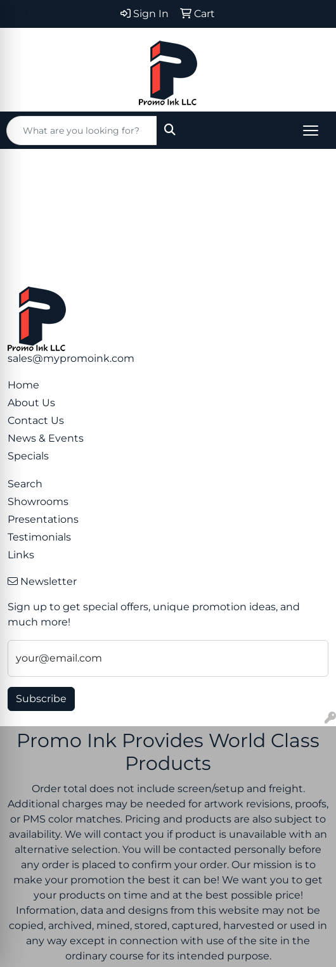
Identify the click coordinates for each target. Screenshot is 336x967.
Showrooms (38, 502)
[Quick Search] (81, 130)
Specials (28, 456)
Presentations (43, 519)
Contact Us (36, 420)
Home (23, 385)
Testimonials (39, 537)
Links (21, 555)
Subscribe (41, 699)
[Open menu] (310, 130)
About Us (31, 403)
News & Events (46, 438)
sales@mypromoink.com (71, 358)
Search (25, 484)
